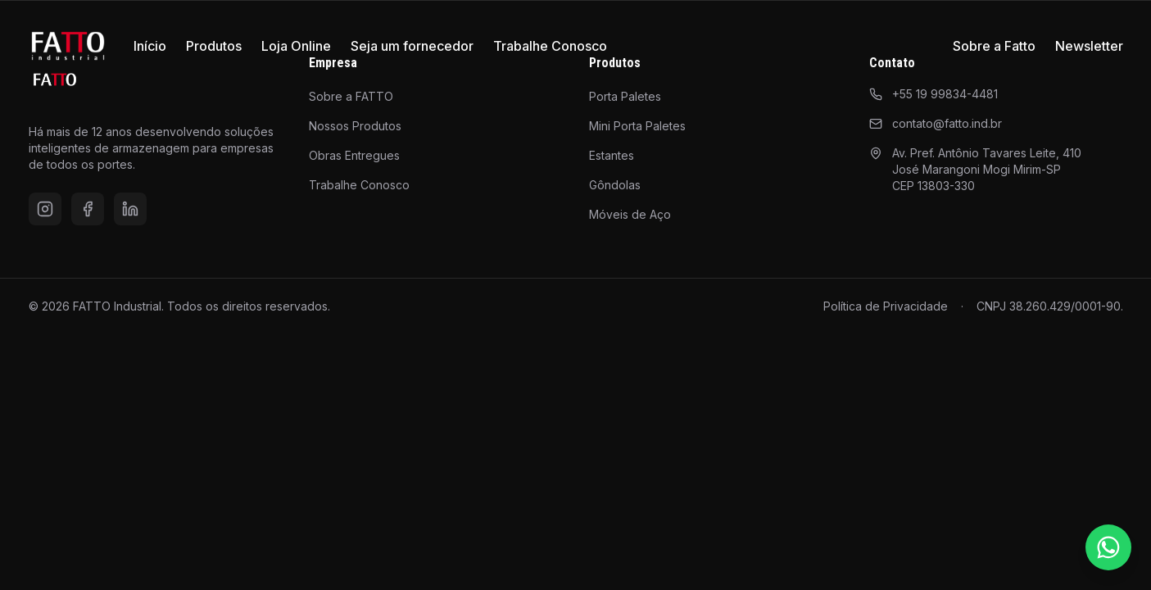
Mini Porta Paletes (637, 126)
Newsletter (1089, 46)
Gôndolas (615, 185)
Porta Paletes (625, 96)
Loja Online (296, 46)
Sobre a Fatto (994, 46)
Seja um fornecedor (412, 46)
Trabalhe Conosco (550, 46)
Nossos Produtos (355, 126)
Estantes (611, 155)
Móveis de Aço (630, 214)
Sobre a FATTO (351, 96)
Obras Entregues (354, 155)
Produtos (214, 46)
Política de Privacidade (885, 306)
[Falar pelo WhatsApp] (1108, 547)
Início (150, 46)
